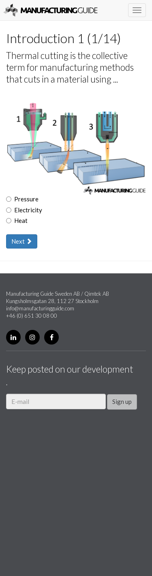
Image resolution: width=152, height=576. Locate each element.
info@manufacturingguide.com (40, 308)
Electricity (24, 210)
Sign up (122, 401)
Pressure (22, 199)
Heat (17, 220)
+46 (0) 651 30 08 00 (31, 315)
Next (21, 241)
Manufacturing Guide (50, 10)
